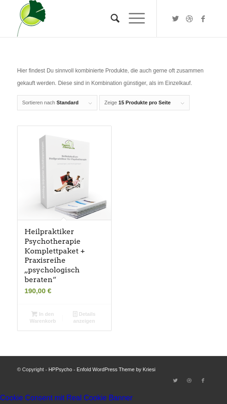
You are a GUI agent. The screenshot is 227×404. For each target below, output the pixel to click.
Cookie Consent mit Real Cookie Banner (66, 398)
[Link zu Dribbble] (189, 19)
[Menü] (132, 18)
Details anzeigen (84, 317)
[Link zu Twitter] (175, 19)
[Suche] (110, 18)
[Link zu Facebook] (203, 19)
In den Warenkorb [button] (43, 317)
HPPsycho (60, 369)
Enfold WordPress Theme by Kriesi (116, 369)
